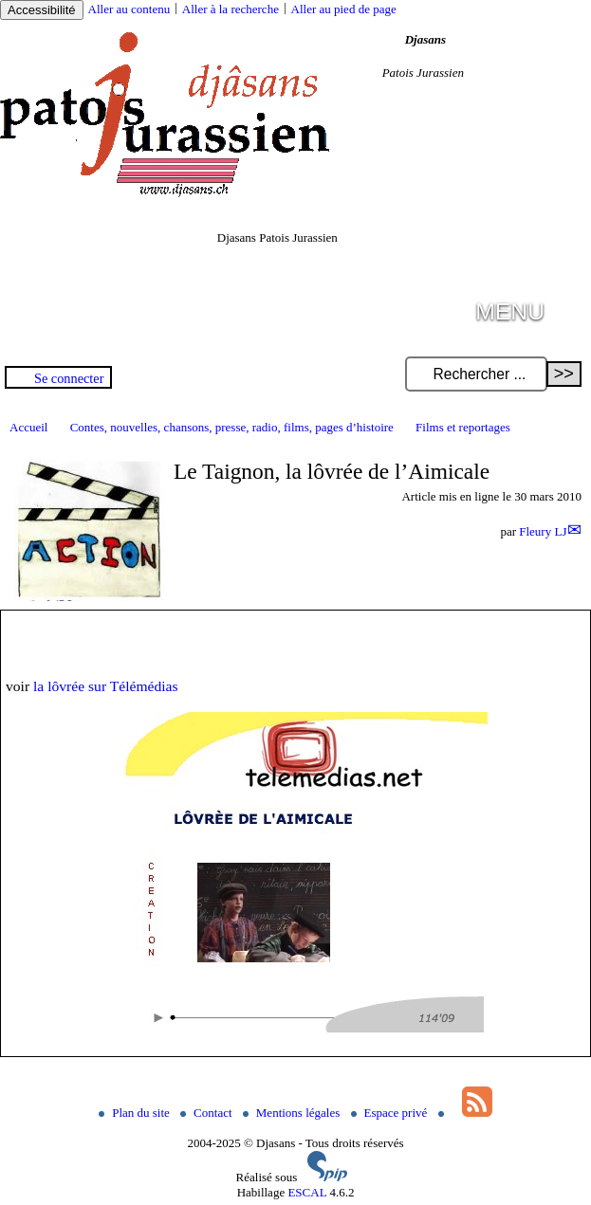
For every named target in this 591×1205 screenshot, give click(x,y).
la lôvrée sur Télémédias (105, 686)
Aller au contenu (129, 9)
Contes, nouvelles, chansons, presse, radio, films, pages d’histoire (232, 427)
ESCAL (306, 1192)
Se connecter (68, 378)
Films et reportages (463, 427)
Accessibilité (42, 10)
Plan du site (136, 1112)
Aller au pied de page (344, 9)
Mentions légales (293, 1112)
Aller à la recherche (230, 9)
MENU (510, 311)
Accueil (28, 427)
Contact (207, 1112)
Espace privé (391, 1112)
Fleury (542, 531)
